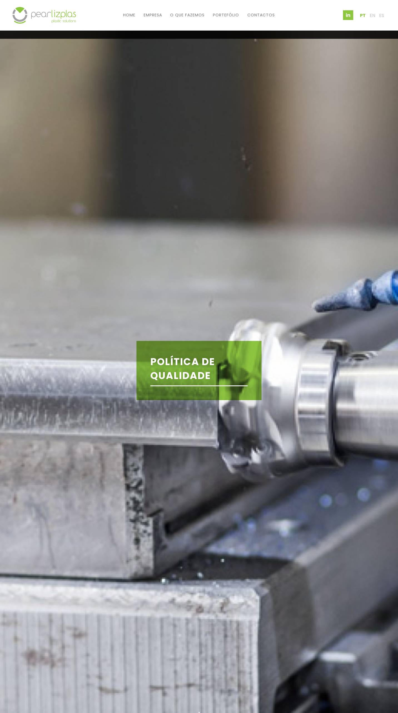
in (348, 15)
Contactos (261, 15)
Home (129, 15)
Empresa (153, 15)
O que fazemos (187, 15)
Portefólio (226, 15)
